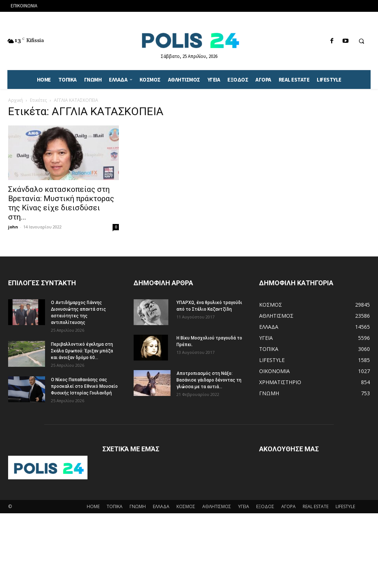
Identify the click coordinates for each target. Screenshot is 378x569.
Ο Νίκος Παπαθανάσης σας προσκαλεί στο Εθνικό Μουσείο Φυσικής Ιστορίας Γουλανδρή (84, 386)
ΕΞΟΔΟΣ (265, 506)
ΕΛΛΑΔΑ (161, 506)
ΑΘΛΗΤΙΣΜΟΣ (216, 506)
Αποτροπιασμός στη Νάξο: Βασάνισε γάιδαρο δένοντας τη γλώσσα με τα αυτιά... (208, 380)
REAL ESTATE (316, 506)
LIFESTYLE (345, 506)
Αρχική (15, 100)
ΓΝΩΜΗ (138, 506)
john (13, 227)
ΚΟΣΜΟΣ (185, 506)
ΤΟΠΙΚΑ (115, 506)
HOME (93, 506)
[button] (361, 41)
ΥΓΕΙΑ (243, 506)
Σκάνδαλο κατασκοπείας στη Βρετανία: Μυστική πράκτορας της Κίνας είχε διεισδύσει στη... (61, 203)
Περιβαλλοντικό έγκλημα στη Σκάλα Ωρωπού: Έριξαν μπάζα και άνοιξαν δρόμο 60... (82, 351)
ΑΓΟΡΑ (288, 506)
